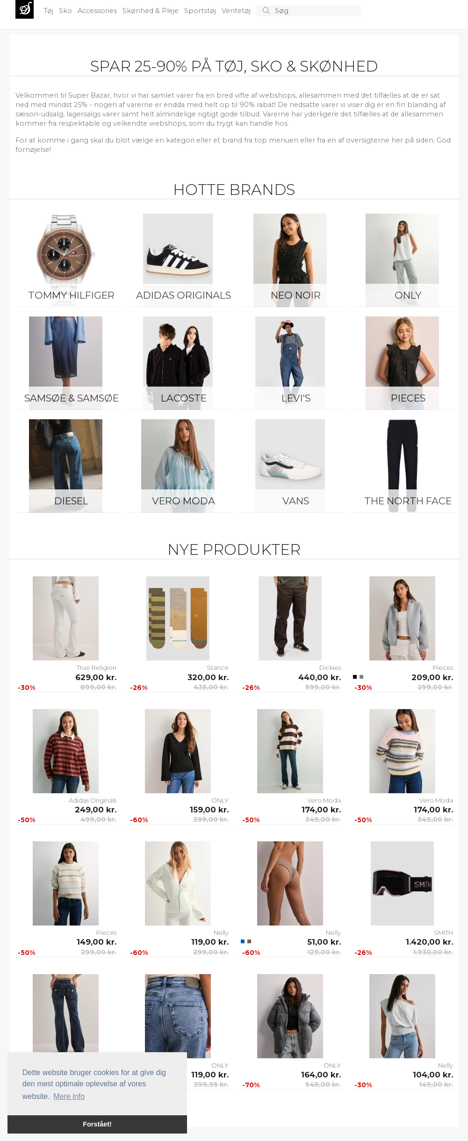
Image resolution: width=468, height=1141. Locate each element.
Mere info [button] (69, 1096)
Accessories (98, 11)
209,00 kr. (432, 677)
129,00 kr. (324, 952)
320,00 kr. (208, 677)
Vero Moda (183, 501)
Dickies (330, 667)
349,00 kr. (323, 819)
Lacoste (184, 398)
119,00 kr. (210, 942)
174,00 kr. (321, 809)
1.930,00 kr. (433, 952)
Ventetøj (237, 11)
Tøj (49, 11)
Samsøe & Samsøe (71, 398)
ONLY (408, 295)
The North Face (408, 501)
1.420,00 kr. (429, 942)
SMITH (443, 932)
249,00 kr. (95, 809)
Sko (66, 11)
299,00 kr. (435, 687)
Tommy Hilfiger (71, 295)
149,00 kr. (96, 942)
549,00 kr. (323, 1084)
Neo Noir (296, 295)
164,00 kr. (321, 1074)
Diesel (71, 501)
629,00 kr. (95, 677)
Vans (295, 501)
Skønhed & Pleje (151, 11)
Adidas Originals (183, 295)
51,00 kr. (324, 942)
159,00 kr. (209, 809)
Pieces (408, 398)
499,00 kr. (98, 819)
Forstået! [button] (97, 1124)
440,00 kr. (319, 677)
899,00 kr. (98, 687)
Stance (218, 667)
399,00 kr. (211, 819)
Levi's (295, 398)
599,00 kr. (323, 687)
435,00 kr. (211, 687)
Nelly (221, 932)
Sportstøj (201, 11)
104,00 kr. (433, 1074)
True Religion (96, 667)
